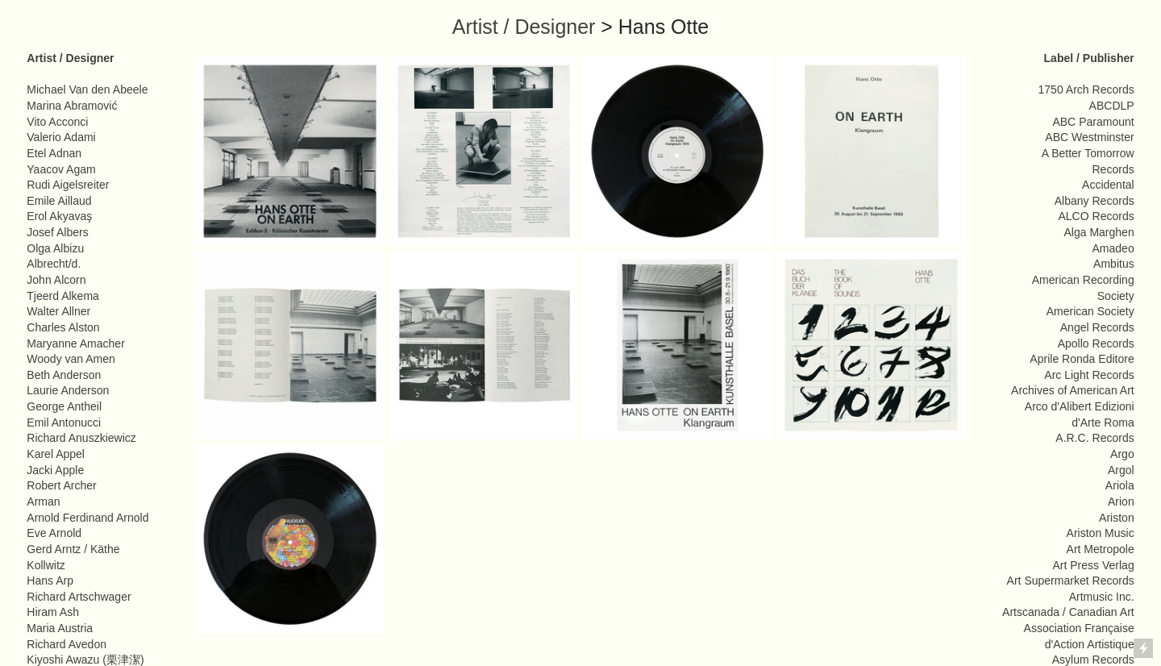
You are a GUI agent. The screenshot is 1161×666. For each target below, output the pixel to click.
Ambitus (1113, 263)
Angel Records (1097, 327)
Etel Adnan (54, 153)
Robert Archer (61, 485)
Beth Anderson (64, 374)
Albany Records (1094, 200)
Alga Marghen (1098, 232)
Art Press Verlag (1093, 565)
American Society (1090, 311)
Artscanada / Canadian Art (1068, 612)
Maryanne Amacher (76, 343)
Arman (43, 501)
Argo (1122, 453)
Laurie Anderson (68, 390)
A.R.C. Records (1094, 437)
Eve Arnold (54, 533)
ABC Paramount (1093, 121)
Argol (1121, 470)
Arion (1121, 501)
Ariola (1119, 485)
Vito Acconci (57, 121)
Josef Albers (57, 232)
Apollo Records (1096, 343)
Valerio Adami (61, 137)
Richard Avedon (66, 644)
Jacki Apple (55, 470)
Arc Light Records (1089, 374)
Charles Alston (63, 327)
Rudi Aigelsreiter (68, 184)
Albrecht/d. (54, 263)
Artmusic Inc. (1101, 596)
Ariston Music (1100, 533)
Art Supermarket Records (1070, 580)
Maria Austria (60, 628)
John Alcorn (56, 279)
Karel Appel (56, 453)
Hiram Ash (53, 612)
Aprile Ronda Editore (1082, 358)
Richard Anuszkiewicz (81, 437)
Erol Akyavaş (59, 216)
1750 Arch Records (1086, 89)
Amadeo (1113, 248)
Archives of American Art (1072, 390)
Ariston (1116, 517)
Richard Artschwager (79, 596)
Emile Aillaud (59, 200)
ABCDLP (1111, 105)
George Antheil (64, 406)
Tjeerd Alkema (63, 295)
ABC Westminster (1089, 137)
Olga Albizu (55, 248)
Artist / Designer (524, 26)
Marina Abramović (72, 105)
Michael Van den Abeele (87, 89)
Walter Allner (58, 311)
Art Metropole (1100, 549)
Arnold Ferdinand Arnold (87, 517)
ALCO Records (1096, 216)
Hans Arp (50, 580)
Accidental (1108, 184)
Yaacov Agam (61, 169)
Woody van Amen (71, 358)
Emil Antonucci (64, 422)
